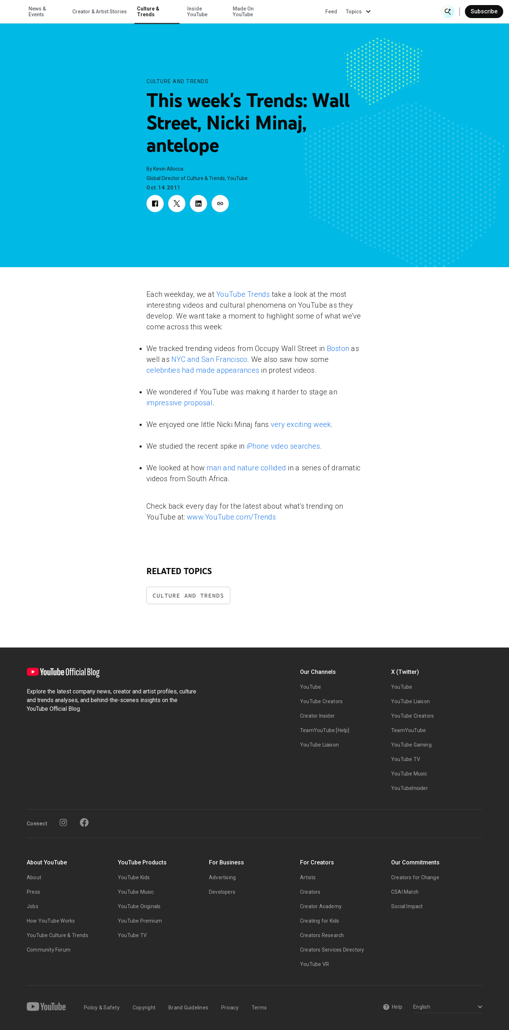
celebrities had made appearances (202, 370)
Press (33, 892)
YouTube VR (314, 964)
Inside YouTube (262, 11)
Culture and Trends (177, 81)
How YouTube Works (51, 921)
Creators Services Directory (332, 950)
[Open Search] (447, 11)
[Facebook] (84, 822)
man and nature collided (246, 467)
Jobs (32, 906)
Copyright (144, 1007)
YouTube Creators (321, 701)
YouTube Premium (140, 921)
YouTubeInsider (409, 788)
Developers (222, 892)
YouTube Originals (139, 906)
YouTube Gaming (411, 745)
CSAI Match (405, 892)
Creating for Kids (319, 921)
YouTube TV (405, 759)
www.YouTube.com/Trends (231, 517)
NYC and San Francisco (209, 359)
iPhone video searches (283, 446)
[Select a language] (446, 1007)
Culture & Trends (213, 11)
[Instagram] (63, 822)
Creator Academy (321, 906)
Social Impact (407, 906)
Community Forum (48, 950)
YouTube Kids (134, 877)
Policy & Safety (102, 1007)
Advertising (222, 877)
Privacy (230, 1007)
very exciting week (301, 424)
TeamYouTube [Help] (325, 730)
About (34, 877)
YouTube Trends (243, 294)
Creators (310, 892)
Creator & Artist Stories (164, 11)
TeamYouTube (408, 730)
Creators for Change (415, 877)
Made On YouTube (307, 11)
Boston (338, 348)
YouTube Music (409, 774)
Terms (259, 1007)
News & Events (101, 11)
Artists (308, 877)
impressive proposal (179, 402)
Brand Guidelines (188, 1007)
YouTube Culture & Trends (57, 935)
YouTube (310, 687)
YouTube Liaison (319, 745)
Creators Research (322, 935)
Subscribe (484, 11)
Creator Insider (317, 716)
